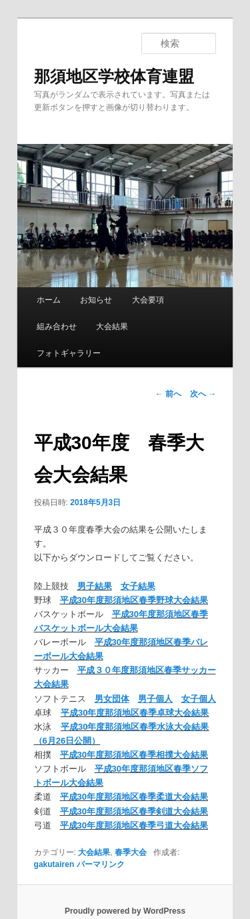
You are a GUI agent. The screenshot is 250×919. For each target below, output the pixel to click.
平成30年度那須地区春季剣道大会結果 (134, 811)
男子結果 (94, 586)
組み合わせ (57, 326)
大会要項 (148, 300)
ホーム (49, 300)
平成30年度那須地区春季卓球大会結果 (135, 713)
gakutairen (54, 864)
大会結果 (112, 326)
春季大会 (131, 852)
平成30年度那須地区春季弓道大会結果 (134, 825)
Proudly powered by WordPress (125, 911)
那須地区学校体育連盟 (114, 76)
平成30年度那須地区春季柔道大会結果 (134, 797)
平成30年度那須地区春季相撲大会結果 (134, 755)
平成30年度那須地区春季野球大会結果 (134, 600)
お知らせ (96, 300)
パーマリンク (101, 864)
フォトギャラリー (69, 353)
